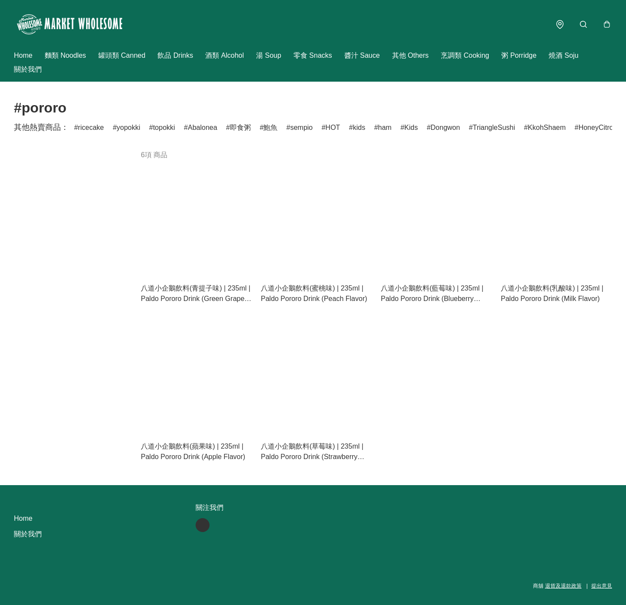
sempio (301, 127)
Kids (411, 127)
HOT (333, 127)
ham (385, 127)
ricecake (91, 127)
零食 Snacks (312, 55)
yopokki (128, 127)
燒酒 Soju (563, 55)
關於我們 (28, 69)
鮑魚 (270, 127)
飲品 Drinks (175, 55)
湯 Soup (268, 55)
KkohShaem (547, 127)
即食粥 (240, 127)
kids (359, 127)
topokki (164, 127)
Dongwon (445, 127)
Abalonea (202, 127)
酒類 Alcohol (224, 55)
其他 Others (410, 55)
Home (23, 55)
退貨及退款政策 (563, 586)
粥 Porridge (518, 55)
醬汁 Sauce (362, 55)
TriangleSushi (494, 127)
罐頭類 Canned (122, 55)
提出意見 (601, 586)
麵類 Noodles (65, 55)
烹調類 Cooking (465, 55)
